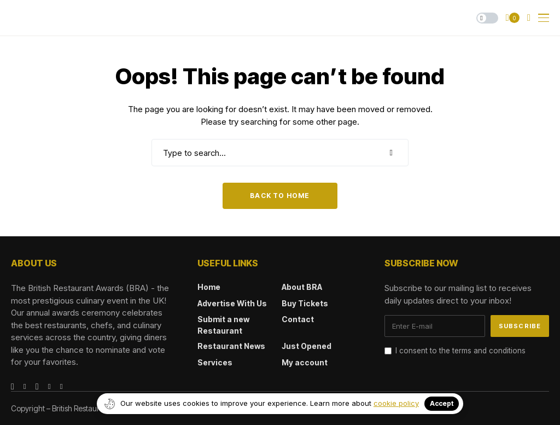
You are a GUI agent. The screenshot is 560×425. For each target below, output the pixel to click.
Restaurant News (231, 346)
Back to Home (280, 195)
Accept (441, 403)
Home (208, 287)
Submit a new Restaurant (223, 325)
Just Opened (306, 346)
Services (214, 362)
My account (305, 362)
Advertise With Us (232, 303)
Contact (298, 319)
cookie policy (396, 403)
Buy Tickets (305, 303)
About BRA (302, 287)
